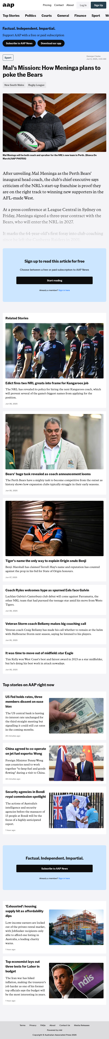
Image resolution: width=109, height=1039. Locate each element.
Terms (22, 1025)
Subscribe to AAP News (19, 43)
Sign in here (64, 290)
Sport (96, 15)
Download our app (51, 43)
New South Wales (14, 85)
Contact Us (64, 1025)
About (70, 5)
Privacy (32, 1025)
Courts (47, 15)
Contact (59, 5)
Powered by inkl (54, 1030)
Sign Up (98, 5)
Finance (80, 15)
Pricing (47, 5)
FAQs (42, 1025)
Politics (30, 15)
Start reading (54, 280)
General (63, 15)
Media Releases (81, 1025)
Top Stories (11, 15)
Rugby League (36, 85)
